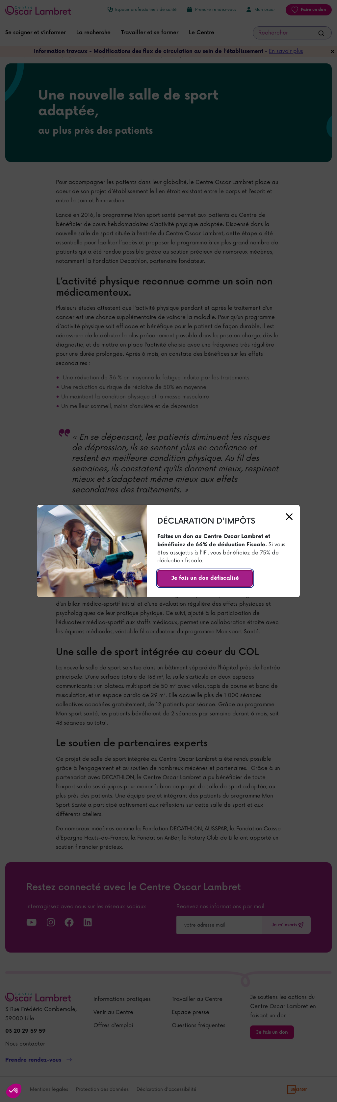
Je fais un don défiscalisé (205, 578)
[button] (14, 1091)
